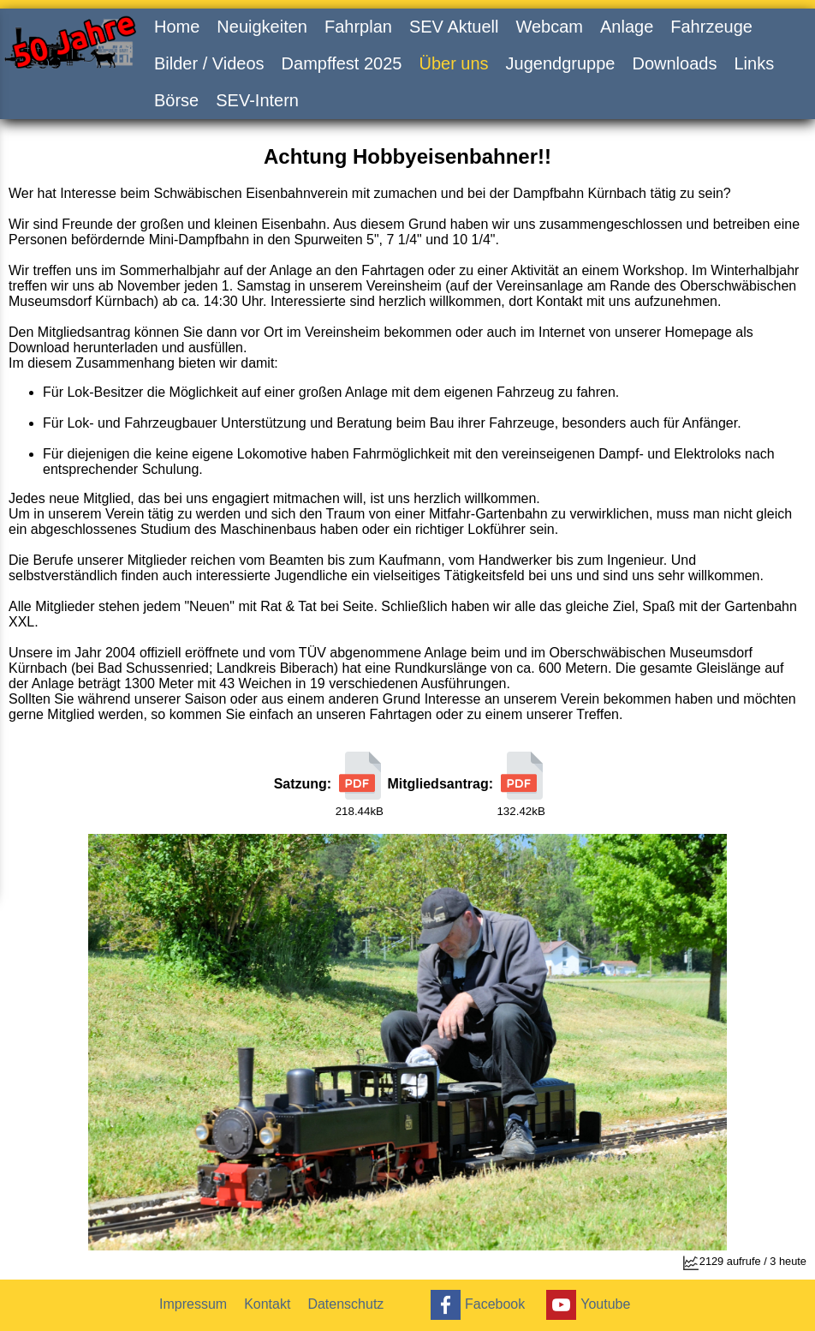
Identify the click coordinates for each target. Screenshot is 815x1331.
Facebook (475, 1305)
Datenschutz (345, 1304)
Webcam (549, 26)
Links (754, 63)
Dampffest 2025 (342, 63)
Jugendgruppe (561, 63)
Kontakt (267, 1304)
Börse (176, 100)
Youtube (586, 1305)
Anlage (626, 26)
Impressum (193, 1304)
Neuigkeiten (262, 26)
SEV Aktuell (454, 26)
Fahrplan (358, 26)
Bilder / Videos (209, 63)
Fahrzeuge (711, 26)
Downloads (674, 63)
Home (176, 26)
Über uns (453, 63)
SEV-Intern (257, 100)
